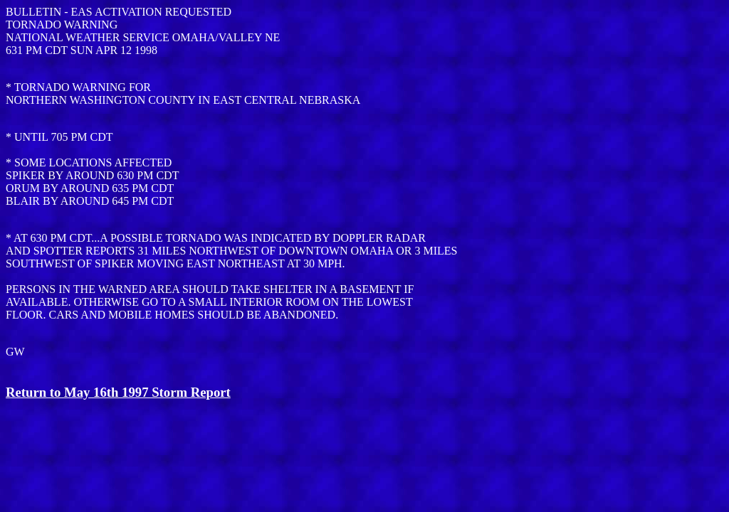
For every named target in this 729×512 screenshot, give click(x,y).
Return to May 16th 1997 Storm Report (118, 392)
